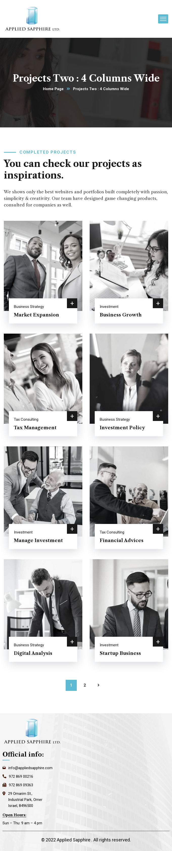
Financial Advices (121, 540)
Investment (109, 306)
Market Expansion (36, 315)
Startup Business (120, 653)
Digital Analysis (33, 653)
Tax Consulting (26, 419)
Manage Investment (38, 540)
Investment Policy (122, 428)
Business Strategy (29, 306)
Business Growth (121, 315)
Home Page (53, 89)
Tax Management (35, 428)
